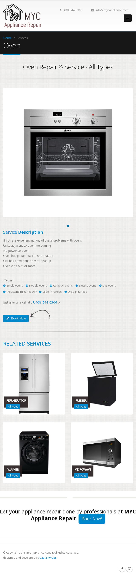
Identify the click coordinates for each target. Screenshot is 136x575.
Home (7, 38)
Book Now (16, 318)
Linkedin (129, 568)
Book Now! (92, 518)
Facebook (122, 568)
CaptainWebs (48, 558)
